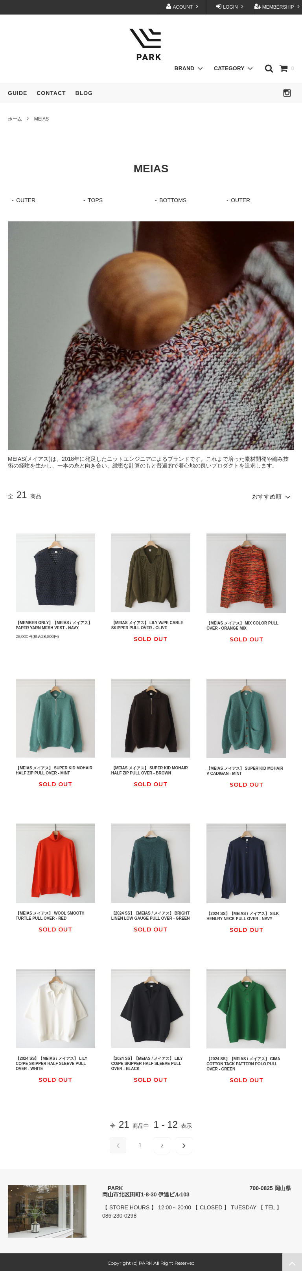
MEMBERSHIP (277, 6)
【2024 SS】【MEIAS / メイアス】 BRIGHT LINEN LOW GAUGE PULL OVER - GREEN (150, 914)
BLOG (84, 93)
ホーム (15, 119)
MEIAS (41, 119)
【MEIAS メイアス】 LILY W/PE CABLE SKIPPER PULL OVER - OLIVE (147, 623)
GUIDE (17, 93)
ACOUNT (183, 6)
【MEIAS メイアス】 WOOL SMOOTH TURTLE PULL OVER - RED (50, 914)
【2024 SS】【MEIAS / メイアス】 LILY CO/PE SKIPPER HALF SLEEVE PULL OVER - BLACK (147, 1061)
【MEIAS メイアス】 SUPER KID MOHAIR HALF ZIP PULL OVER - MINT (54, 768)
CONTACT (51, 93)
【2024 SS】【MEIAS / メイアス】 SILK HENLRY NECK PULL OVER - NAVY (242, 914)
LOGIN (230, 6)
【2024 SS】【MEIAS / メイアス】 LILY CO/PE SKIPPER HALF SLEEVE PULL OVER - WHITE (51, 1061)
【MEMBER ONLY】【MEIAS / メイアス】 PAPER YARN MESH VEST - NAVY (54, 623)
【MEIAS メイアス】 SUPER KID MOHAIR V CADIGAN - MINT (244, 769)
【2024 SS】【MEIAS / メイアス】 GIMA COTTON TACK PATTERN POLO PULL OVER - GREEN (243, 1062)
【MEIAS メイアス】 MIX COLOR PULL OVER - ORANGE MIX (242, 623)
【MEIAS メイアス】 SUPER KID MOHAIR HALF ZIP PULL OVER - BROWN (149, 768)
